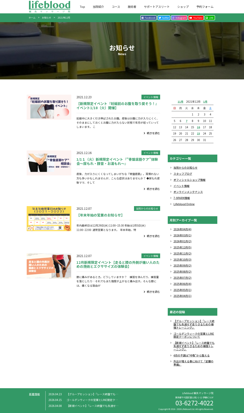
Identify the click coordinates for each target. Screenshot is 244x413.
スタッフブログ (182, 174)
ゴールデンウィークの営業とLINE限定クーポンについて (193, 335)
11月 (180, 101)
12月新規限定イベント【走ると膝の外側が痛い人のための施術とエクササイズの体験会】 (118, 264)
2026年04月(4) (182, 229)
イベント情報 (150, 97)
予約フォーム (205, 7)
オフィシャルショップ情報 (189, 180)
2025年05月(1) (182, 290)
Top (82, 7)
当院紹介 (98, 7)
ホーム (32, 17)
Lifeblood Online (184, 204)
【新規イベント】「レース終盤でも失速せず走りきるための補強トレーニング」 (194, 346)
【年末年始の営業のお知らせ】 (100, 214)
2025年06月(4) (182, 284)
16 (198, 127)
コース (116, 7)
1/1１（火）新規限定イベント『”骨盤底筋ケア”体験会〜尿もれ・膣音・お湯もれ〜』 (117, 161)
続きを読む (152, 133)
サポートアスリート (157, 7)
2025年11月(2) (182, 253)
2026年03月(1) (182, 235)
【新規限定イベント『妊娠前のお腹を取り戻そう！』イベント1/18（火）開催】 (117, 105)
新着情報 (34, 394)
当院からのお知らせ (147, 208)
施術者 (132, 7)
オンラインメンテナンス (188, 192)
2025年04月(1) (182, 296)
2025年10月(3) (182, 259)
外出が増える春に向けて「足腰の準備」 (193, 362)
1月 (205, 101)
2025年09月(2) (182, 265)
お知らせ (46, 17)
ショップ (183, 7)
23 (198, 133)
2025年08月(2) (182, 271)
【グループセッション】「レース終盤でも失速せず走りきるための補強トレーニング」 (193, 324)
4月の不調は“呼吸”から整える (191, 355)
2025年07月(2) (182, 278)
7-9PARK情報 (181, 198)
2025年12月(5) (182, 247)
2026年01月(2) (182, 241)
